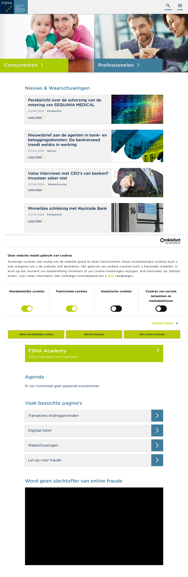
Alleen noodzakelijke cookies (36, 334)
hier (111, 276)
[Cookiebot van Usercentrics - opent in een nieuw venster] (163, 241)
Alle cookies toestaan (152, 334)
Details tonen (162, 323)
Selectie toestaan (94, 334)
